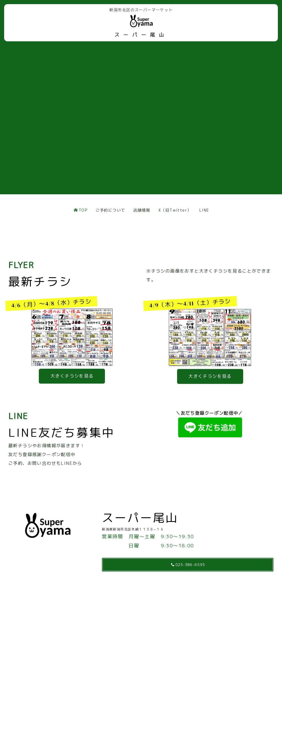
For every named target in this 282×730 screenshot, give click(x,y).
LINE (204, 210)
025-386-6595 (188, 564)
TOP (81, 210)
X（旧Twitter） (174, 210)
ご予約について (110, 210)
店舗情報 (141, 210)
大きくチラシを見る (72, 376)
